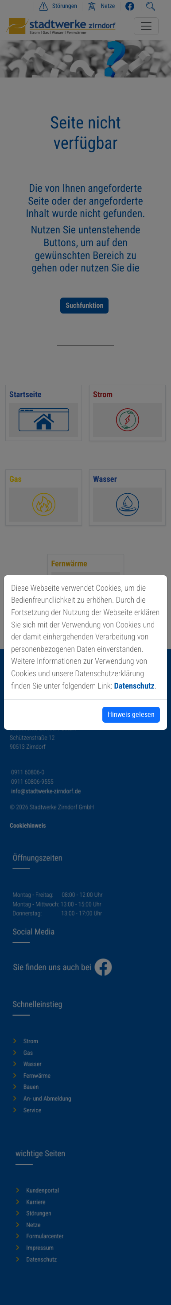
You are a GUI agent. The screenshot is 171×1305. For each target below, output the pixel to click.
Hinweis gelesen (131, 714)
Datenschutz (134, 686)
